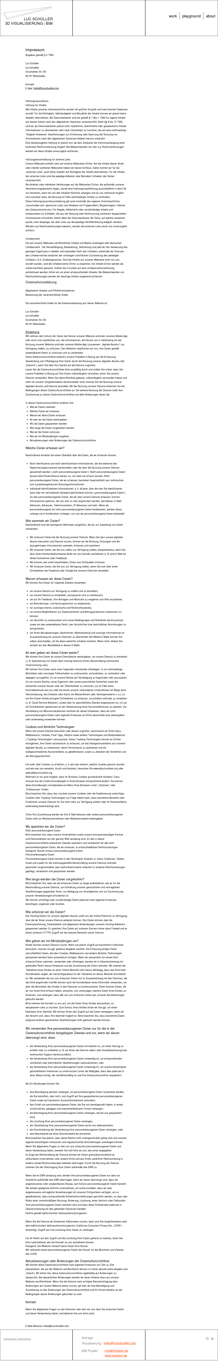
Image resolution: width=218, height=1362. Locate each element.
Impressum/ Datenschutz (17, 1339)
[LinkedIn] (212, 1338)
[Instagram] (207, 1338)
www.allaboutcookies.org (39, 772)
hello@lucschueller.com (56, 1326)
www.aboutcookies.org (106, 768)
